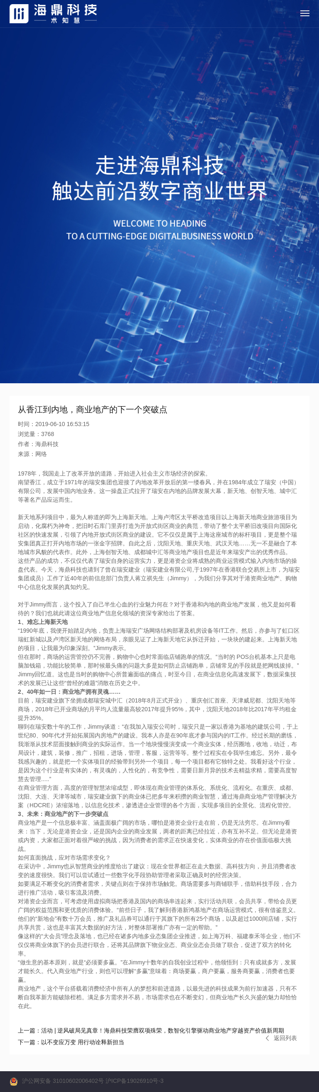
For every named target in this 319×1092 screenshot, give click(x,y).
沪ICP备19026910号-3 (135, 1080)
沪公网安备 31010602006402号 (63, 1080)
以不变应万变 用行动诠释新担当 (71, 1042)
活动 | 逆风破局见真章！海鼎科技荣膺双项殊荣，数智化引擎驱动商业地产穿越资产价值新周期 (151, 1030)
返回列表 (281, 1038)
